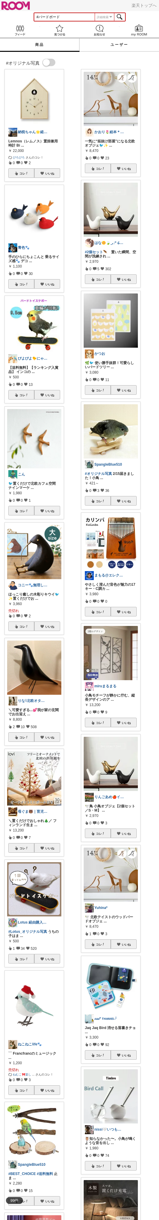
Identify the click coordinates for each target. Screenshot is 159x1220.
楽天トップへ (144, 5)
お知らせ (99, 30)
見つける (60, 30)
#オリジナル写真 (98, 474)
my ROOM (139, 30)
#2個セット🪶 (96, 252)
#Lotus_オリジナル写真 (27, 932)
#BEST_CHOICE (22, 1174)
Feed (20, 30)
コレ (23, 173)
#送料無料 (45, 1174)
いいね (49, 173)
